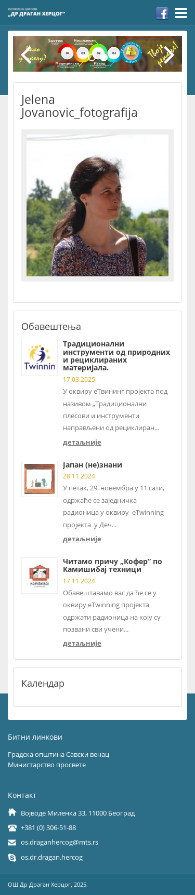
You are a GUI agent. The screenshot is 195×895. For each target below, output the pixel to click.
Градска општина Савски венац (58, 754)
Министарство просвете (47, 764)
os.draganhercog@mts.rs (59, 842)
